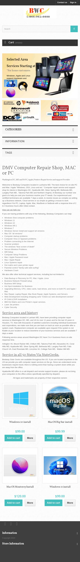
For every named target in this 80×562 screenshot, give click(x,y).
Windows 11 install (60, 487)
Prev (65, 93)
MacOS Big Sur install (60, 422)
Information (15, 141)
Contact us (62, 2)
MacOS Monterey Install (20, 487)
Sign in (73, 2)
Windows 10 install (20, 422)
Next (72, 93)
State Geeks (15, 359)
